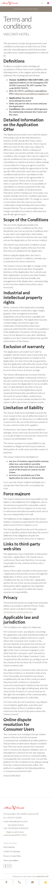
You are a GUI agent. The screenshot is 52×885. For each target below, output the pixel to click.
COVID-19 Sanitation (11, 851)
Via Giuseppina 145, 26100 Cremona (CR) (21, 814)
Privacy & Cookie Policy (12, 856)
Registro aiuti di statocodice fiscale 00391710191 (15, 833)
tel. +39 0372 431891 (12, 817)
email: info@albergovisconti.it (15, 821)
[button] (42, 3)
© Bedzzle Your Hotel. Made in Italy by (30, 876)
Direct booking (8, 847)
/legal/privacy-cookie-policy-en (17, 611)
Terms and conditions (10, 860)
